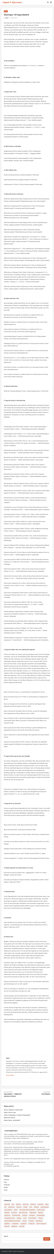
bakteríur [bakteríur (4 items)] (18, 1204)
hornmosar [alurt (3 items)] (14, 1212)
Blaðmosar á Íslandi (9, 1117)
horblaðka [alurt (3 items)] (6, 1212)
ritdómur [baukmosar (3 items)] (40, 1218)
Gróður (6, 1187)
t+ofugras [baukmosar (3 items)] (31, 1221)
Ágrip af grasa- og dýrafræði (12, 1120)
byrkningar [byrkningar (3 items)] (40, 1204)
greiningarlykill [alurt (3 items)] (8, 1210)
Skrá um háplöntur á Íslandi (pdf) (13, 1110)
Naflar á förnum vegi (10, 1112)
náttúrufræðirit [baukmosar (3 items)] (32, 1218)
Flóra (5, 1182)
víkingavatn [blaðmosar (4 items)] (31, 1223)
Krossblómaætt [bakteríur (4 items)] (16, 1215)
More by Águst (10, 1075)
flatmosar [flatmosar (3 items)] (19, 1207)
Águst (6, 18)
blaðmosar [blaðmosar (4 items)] (33, 1204)
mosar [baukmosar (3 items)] (24, 1218)
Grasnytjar (7, 1185)
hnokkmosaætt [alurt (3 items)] (41, 1210)
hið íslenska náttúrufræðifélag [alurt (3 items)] (27, 1210)
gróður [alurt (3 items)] (15, 1210)
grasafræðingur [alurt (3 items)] (45, 1207)
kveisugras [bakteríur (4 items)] (32, 1215)
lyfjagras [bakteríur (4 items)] (19, 1218)
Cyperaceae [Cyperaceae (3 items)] (11, 1207)
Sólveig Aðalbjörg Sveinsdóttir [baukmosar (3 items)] (12, 1221)
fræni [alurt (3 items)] (30, 1207)
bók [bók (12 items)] (5, 1207)
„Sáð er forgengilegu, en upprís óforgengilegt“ (17, 1115)
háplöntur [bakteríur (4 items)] (40, 1212)
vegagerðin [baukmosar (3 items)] (23, 1223)
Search (6, 1236)
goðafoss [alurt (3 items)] (36, 1207)
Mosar (5, 11)
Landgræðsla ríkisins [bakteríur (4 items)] (9, 1218)
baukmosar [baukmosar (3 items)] (25, 1204)
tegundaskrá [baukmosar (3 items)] (39, 1221)
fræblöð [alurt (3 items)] (25, 1207)
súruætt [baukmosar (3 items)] (24, 1221)
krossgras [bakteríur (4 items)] (24, 1215)
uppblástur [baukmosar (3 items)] (7, 1223)
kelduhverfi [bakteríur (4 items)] (7, 1215)
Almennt (6, 1179)
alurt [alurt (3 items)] (13, 1204)
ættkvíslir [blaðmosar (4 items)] (6, 1226)
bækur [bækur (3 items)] (46, 1204)
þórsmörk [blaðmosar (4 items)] (21, 1226)
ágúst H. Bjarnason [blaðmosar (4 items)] (41, 1223)
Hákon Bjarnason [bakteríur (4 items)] (23, 1212)
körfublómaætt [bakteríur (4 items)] (41, 1215)
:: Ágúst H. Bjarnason (11, 2)
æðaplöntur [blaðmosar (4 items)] (14, 1226)
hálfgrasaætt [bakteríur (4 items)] (33, 1212)
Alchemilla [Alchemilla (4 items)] (7, 1204)
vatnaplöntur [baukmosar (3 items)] (15, 1223)
